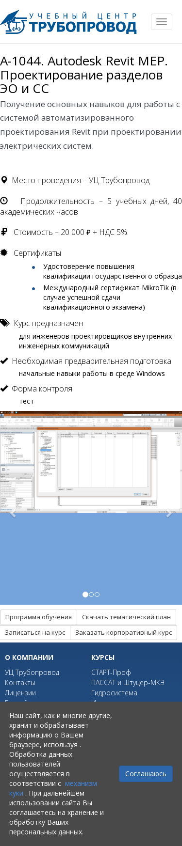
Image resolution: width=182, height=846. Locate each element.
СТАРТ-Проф (111, 672)
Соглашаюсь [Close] (145, 773)
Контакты (20, 682)
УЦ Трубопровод (32, 672)
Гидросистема (114, 692)
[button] (13, 508)
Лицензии (20, 692)
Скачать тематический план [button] (126, 616)
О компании (29, 657)
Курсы (103, 657)
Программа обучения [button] (38, 616)
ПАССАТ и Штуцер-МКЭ (128, 682)
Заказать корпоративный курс (123, 632)
